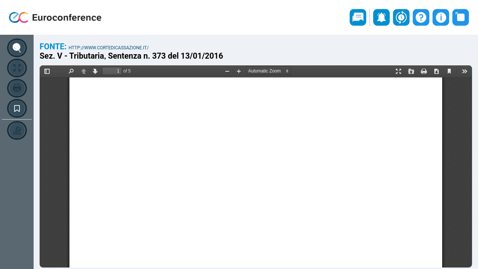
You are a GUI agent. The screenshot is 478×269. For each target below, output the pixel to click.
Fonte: (54, 46)
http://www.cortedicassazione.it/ (109, 47)
